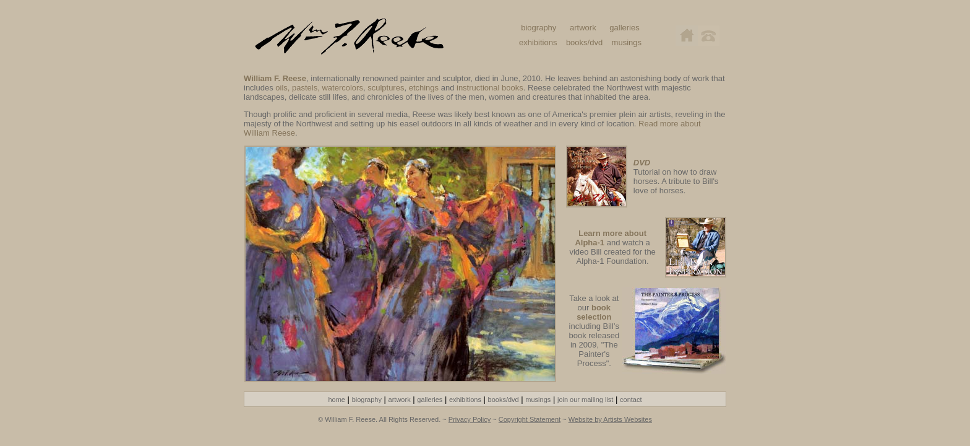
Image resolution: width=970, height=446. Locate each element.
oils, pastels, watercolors (319, 87)
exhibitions (538, 42)
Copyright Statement (529, 419)
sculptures (385, 87)
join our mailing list (585, 399)
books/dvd (584, 42)
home (336, 399)
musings (627, 42)
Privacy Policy (470, 419)
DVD (641, 162)
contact (631, 399)
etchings (424, 87)
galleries (624, 27)
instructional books (490, 87)
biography (538, 27)
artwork (583, 27)
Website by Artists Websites (610, 419)
